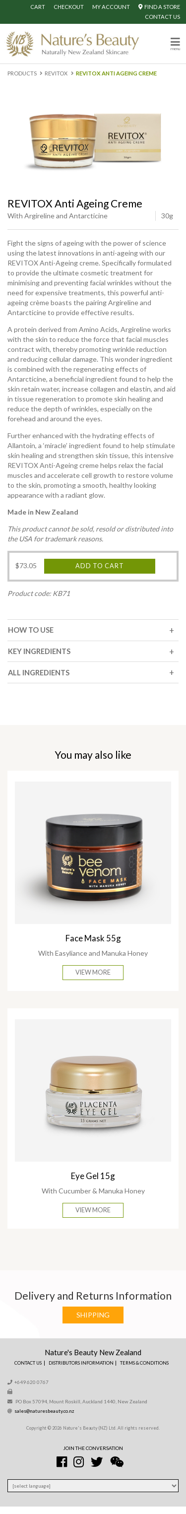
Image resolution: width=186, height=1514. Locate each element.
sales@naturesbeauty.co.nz (44, 1411)
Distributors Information (81, 1363)
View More (93, 972)
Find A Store (159, 6)
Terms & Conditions (144, 1363)
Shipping (93, 1315)
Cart (37, 6)
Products (22, 73)
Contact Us (162, 16)
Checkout (69, 6)
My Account (111, 6)
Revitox (56, 73)
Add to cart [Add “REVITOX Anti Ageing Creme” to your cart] (99, 566)
